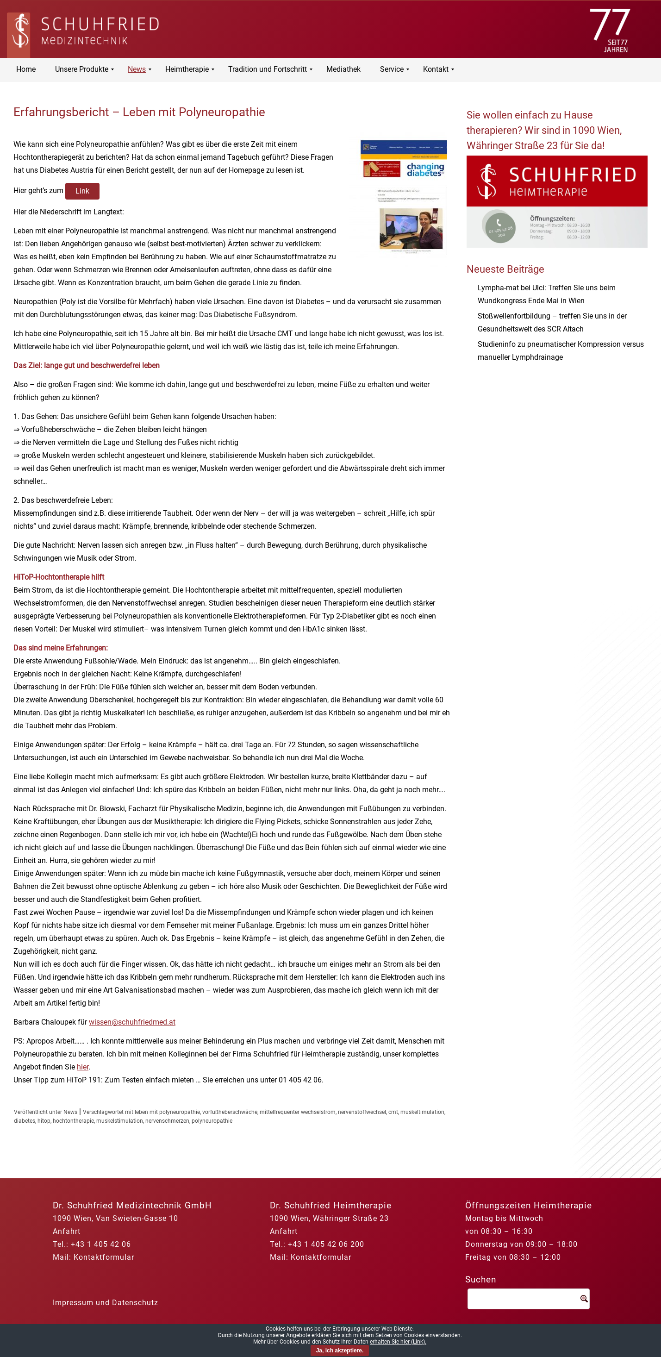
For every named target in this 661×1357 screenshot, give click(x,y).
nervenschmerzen (167, 1121)
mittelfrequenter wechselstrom (298, 1112)
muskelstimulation (119, 1121)
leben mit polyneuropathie (167, 1112)
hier (82, 1067)
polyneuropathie (212, 1121)
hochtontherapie (73, 1121)
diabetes (24, 1121)
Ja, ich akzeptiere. (340, 1350)
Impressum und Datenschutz (105, 1302)
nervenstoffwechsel (362, 1112)
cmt (393, 1112)
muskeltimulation (422, 1112)
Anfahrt (67, 1231)
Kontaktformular (104, 1257)
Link (82, 191)
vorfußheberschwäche (229, 1112)
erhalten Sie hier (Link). (398, 1341)
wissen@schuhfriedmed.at (132, 1022)
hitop (43, 1121)
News (70, 1112)
